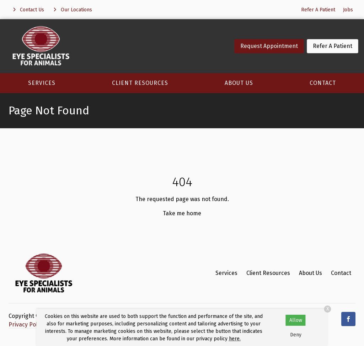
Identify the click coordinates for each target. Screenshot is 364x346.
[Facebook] (348, 319)
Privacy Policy (26, 324)
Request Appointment (269, 46)
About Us (239, 83)
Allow (295, 320)
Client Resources (140, 83)
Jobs (348, 10)
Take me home (182, 213)
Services (41, 83)
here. (235, 339)
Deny (295, 335)
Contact (323, 83)
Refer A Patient (318, 10)
